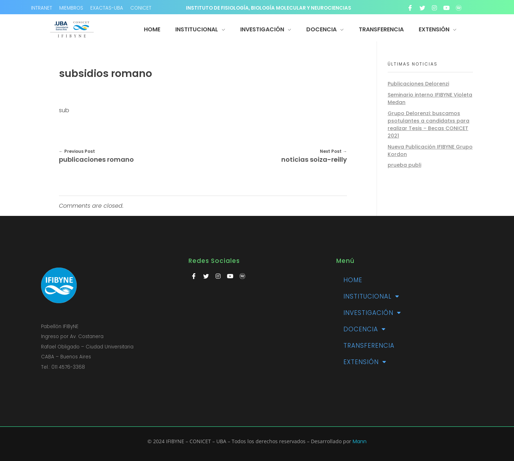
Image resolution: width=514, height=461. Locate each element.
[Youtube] (446, 7)
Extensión (365, 361)
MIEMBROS (71, 8)
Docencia (364, 329)
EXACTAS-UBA (106, 8)
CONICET (140, 8)
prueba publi (404, 165)
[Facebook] (410, 7)
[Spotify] (458, 7)
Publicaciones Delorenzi (418, 83)
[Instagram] (434, 7)
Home (352, 280)
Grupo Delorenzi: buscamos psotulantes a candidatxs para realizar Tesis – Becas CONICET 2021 (428, 124)
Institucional (371, 296)
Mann (360, 441)
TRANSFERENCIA (368, 345)
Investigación (372, 312)
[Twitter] (422, 7)
